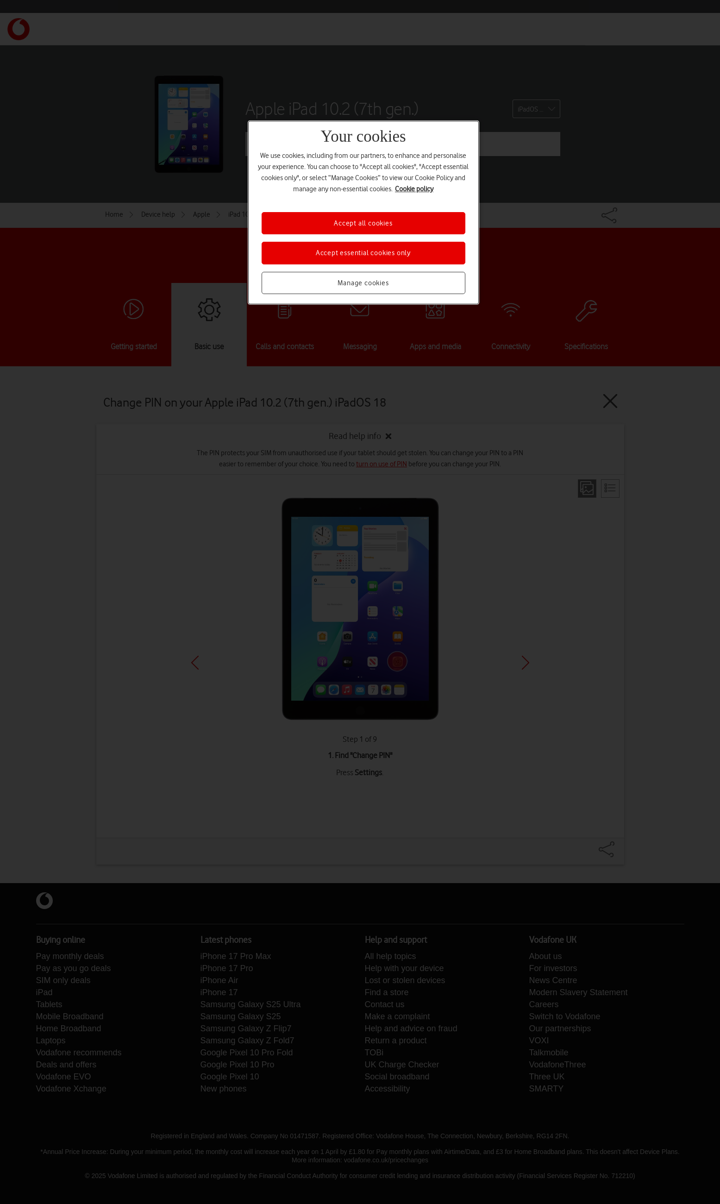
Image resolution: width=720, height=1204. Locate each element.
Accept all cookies (363, 223)
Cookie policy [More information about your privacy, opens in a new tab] (414, 189)
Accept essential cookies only (363, 253)
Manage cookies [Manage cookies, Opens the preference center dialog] (363, 283)
